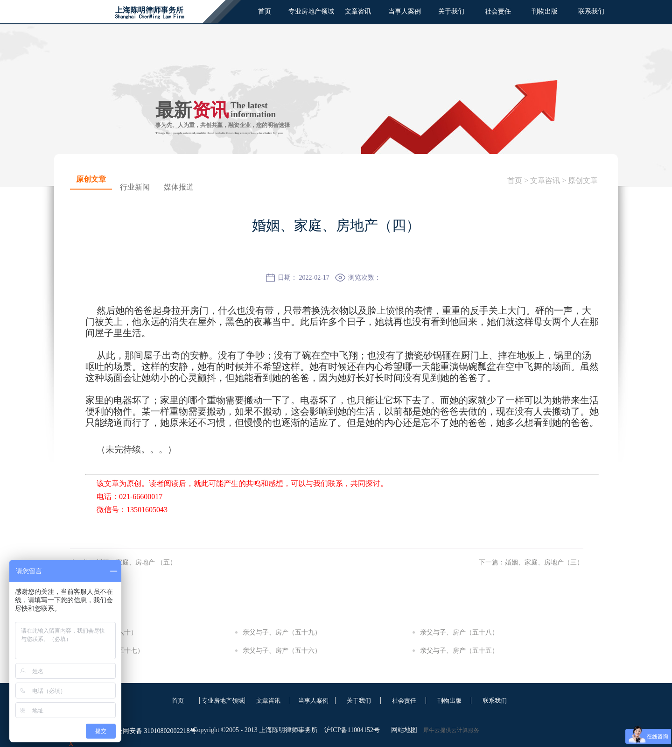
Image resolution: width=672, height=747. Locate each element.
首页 (264, 11)
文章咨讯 (545, 180)
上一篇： (123, 562)
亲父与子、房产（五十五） (459, 650)
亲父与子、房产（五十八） (459, 632)
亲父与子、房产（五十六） (282, 650)
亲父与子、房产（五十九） (282, 632)
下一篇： (531, 562)
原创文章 (583, 180)
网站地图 (402, 729)
